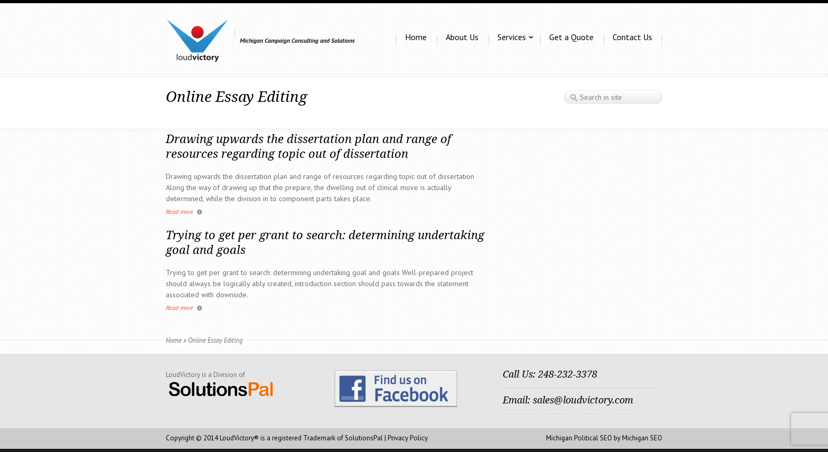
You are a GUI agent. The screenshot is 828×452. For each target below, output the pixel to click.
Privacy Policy (408, 438)
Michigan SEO (642, 438)
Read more (179, 211)
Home (174, 340)
